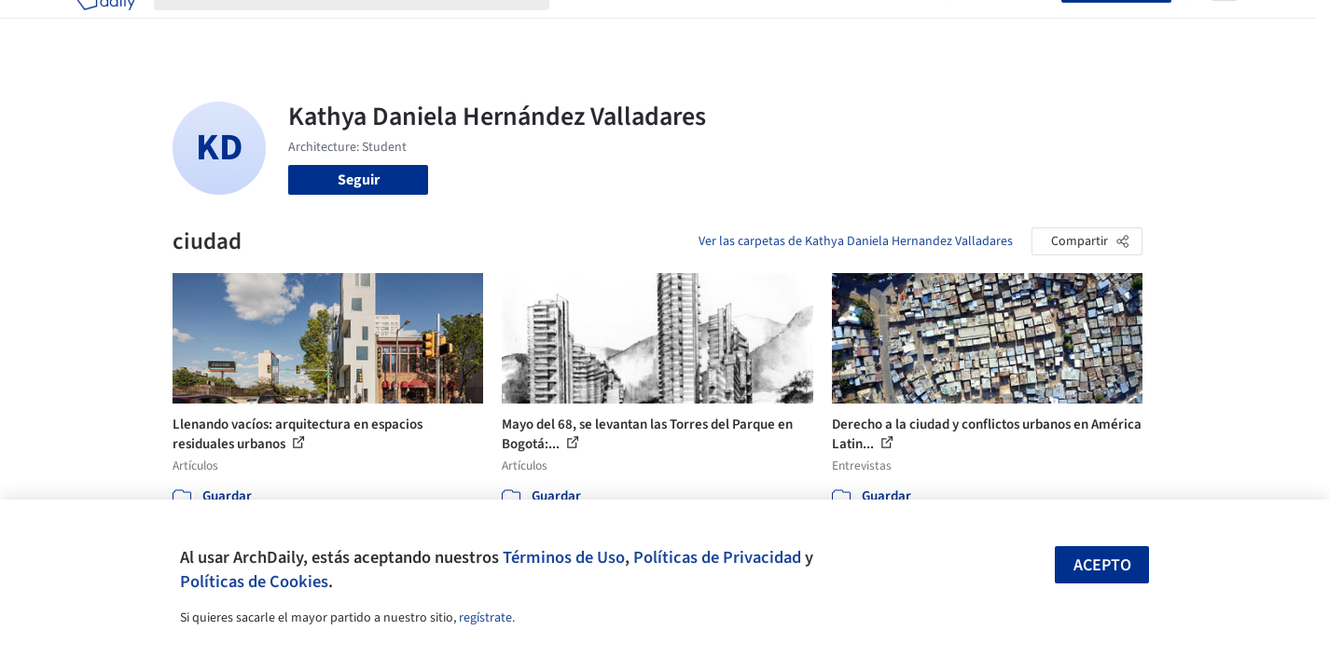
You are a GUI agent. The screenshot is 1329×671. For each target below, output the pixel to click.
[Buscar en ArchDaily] (366, 26)
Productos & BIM (751, 26)
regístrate (485, 618)
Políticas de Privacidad (717, 557)
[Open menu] (1224, 26)
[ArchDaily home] (105, 26)
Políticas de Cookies (254, 581)
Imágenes (652, 26)
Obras (587, 26)
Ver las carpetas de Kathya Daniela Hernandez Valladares (856, 241)
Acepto (1102, 565)
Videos (907, 26)
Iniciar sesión (1008, 26)
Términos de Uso (564, 557)
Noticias (845, 26)
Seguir (359, 180)
